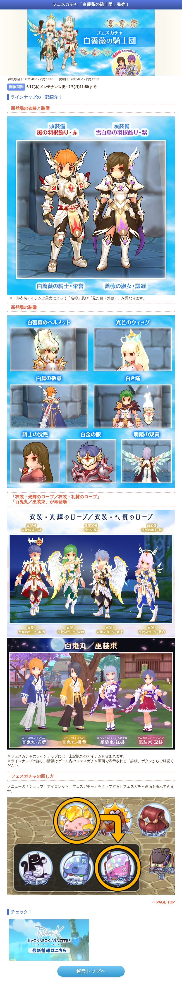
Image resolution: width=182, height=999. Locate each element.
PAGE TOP (165, 902)
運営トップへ (91, 971)
